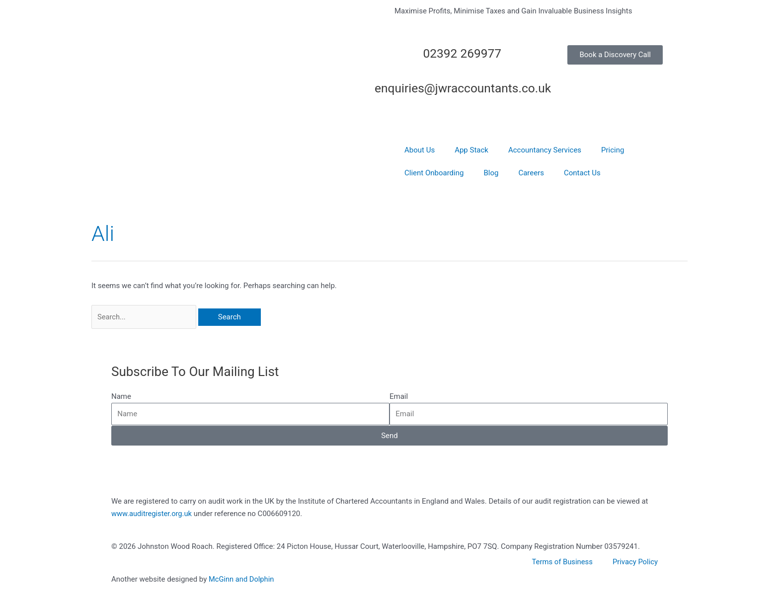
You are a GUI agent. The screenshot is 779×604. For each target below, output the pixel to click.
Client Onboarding (434, 172)
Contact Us (582, 172)
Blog (490, 172)
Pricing (612, 150)
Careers (531, 172)
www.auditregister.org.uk (152, 514)
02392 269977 (459, 53)
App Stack (471, 150)
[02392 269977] (513, 57)
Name (121, 396)
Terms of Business (561, 562)
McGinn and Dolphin (242, 579)
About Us (419, 150)
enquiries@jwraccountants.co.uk (468, 87)
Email (399, 396)
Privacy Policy (635, 562)
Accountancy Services (544, 150)
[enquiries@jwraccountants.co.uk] (513, 92)
